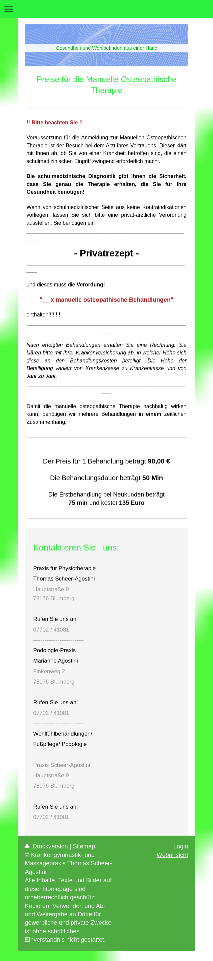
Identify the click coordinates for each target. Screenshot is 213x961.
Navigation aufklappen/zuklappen (106, 9)
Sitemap (84, 846)
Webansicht (172, 855)
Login (180, 846)
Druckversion (47, 846)
